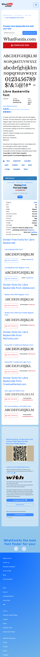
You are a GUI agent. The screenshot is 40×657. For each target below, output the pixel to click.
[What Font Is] (7, 5)
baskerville (16, 161)
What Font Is (7, 558)
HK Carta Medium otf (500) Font (18, 406)
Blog (4, 575)
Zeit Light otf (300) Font (14, 391)
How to (5, 592)
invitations (30, 230)
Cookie (5, 646)
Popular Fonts (7, 628)
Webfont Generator (20, 514)
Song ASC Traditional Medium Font (19, 345)
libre (8, 161)
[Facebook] (16, 549)
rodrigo (7, 169)
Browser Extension (9, 567)
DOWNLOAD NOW (20, 45)
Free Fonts (6, 600)
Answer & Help (10, 473)
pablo (6, 165)
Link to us (6, 562)
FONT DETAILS (11, 260)
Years (5, 623)
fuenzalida (16, 169)
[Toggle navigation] (36, 5)
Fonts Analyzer (8, 579)
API (4, 604)
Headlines (34, 232)
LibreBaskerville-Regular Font (17, 268)
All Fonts (18, 15)
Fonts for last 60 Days (10, 615)
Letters (5, 619)
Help (4, 588)
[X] (24, 549)
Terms (5, 642)
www (23, 165)
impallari (15, 165)
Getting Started (8, 596)
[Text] (12, 33)
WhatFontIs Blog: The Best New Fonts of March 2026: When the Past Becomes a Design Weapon (19, 442)
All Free (28, 15)
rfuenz (26, 169)
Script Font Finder (9, 632)
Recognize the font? (20, 500)
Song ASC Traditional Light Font (18, 362)
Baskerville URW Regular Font (17, 295)
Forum (5, 611)
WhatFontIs (7, 15)
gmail (30, 165)
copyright (27, 161)
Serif (35, 202)
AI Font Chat (7, 571)
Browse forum (20, 504)
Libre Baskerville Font (14, 249)
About (5, 651)
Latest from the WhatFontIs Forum (17, 467)
